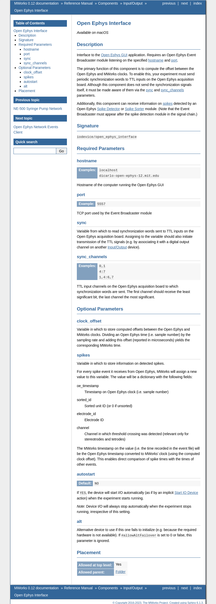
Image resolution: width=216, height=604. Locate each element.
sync (149, 90)
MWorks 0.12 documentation (36, 3)
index (197, 3)
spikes (167, 103)
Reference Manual (78, 3)
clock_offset (33, 72)
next (184, 3)
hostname (155, 60)
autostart (30, 82)
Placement (27, 91)
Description (27, 35)
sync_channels (172, 90)
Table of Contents (30, 23)
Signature (26, 40)
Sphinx (192, 600)
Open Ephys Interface (31, 10)
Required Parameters (35, 44)
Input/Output (132, 3)
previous (169, 3)
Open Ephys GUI (114, 55)
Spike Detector (108, 109)
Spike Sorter (134, 109)
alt (25, 86)
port (174, 60)
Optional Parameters (35, 68)
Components (108, 3)
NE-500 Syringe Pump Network (37, 109)
